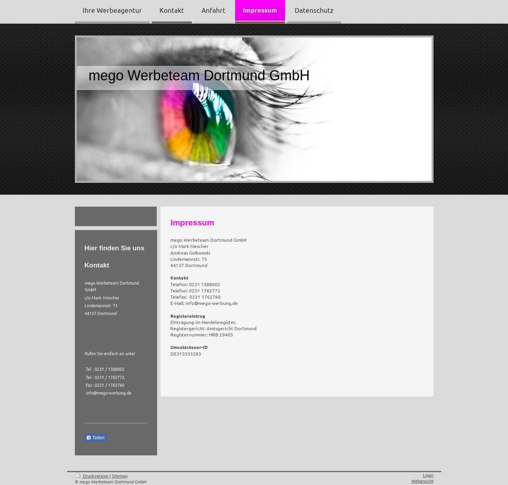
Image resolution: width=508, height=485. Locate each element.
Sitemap (119, 476)
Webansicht (422, 481)
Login (428, 475)
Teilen (95, 438)
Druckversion (92, 476)
